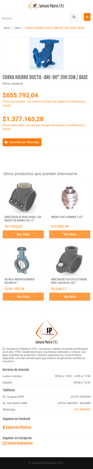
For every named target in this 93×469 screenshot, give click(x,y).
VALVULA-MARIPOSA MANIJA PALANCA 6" (19, 281)
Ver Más (23, 235)
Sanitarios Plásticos (17, 427)
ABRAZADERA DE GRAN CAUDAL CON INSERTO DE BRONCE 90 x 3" (22, 219)
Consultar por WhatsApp (22, 142)
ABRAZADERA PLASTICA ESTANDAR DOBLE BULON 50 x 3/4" (69, 281)
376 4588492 (82, 409)
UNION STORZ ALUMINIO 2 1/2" (67, 217)
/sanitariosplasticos (18, 443)
